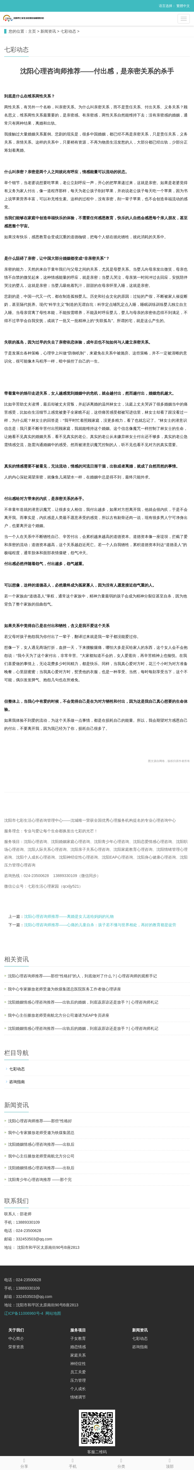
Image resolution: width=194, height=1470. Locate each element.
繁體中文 (183, 6)
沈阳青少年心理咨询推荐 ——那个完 (40, 1179)
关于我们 (16, 1330)
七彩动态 (68, 31)
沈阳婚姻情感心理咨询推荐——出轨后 (41, 1144)
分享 (24, 1462)
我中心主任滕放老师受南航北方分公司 (41, 1156)
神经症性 (78, 1363)
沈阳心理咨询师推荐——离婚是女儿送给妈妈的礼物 (69, 916)
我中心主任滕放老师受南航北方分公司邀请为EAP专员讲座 (58, 1015)
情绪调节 (78, 1397)
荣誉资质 (16, 1347)
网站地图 (53, 1313)
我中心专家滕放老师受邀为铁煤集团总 (41, 1132)
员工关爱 (78, 1372)
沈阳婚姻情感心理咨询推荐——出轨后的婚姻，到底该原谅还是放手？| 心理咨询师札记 (83, 1002)
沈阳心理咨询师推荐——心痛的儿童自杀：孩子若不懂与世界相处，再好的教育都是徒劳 (100, 925)
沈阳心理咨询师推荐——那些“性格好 (40, 1121)
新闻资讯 (48, 31)
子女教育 (78, 1338)
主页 (32, 31)
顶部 (170, 1462)
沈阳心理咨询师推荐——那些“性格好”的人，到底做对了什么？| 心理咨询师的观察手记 (82, 976)
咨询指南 (17, 1082)
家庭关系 (78, 1355)
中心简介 (16, 1338)
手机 (72, 1462)
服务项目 (78, 1330)
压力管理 (78, 1380)
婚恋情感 (78, 1347)
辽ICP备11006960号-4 (23, 1313)
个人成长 (78, 1388)
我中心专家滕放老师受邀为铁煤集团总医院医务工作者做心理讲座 (64, 989)
